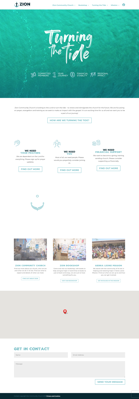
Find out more (30, 169)
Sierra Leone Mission (108, 265)
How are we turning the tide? (69, 120)
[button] (65, 311)
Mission (114, 5)
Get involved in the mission (108, 280)
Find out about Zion (30, 278)
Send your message (110, 382)
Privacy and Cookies (53, 396)
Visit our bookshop (69, 280)
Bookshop (82, 5)
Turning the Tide (99, 5)
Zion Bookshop (69, 265)
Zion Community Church (62, 5)
